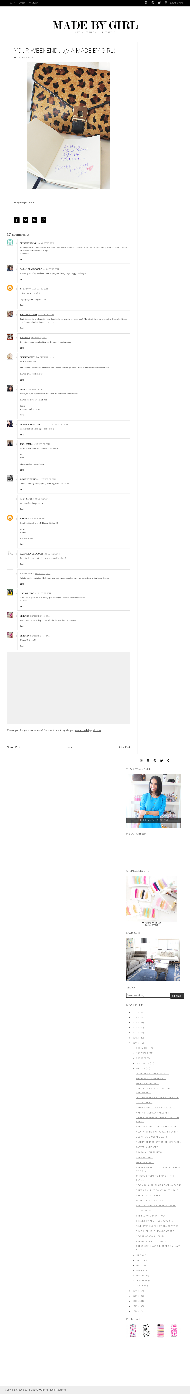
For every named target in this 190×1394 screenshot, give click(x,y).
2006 (135, 1311)
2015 (135, 1023)
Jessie (23, 389)
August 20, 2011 (36, 389)
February (142, 1281)
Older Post (124, 747)
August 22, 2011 (42, 573)
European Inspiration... (151, 1079)
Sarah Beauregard (31, 269)
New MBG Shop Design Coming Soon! (158, 1185)
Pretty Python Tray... (150, 1195)
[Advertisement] (151, 1363)
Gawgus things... (29, 479)
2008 (135, 1301)
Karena (24, 519)
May (138, 1265)
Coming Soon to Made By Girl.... (156, 1108)
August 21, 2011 (52, 554)
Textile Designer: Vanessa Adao (156, 1206)
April (139, 1270)
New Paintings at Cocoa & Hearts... (158, 1132)
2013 (135, 1033)
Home (12, 3)
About (22, 3)
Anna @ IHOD (27, 593)
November (142, 1053)
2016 (135, 1017)
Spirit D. (24, 616)
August (140, 1068)
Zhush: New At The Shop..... (153, 1241)
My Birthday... (144, 1163)
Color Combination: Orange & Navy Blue (158, 1248)
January (141, 1286)
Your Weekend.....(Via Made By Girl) (158, 1127)
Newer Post (13, 747)
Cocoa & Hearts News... (150, 1152)
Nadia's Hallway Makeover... (153, 1113)
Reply (22, 259)
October (141, 1058)
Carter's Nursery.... (148, 1147)
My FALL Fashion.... (147, 1084)
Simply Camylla (29, 357)
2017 (135, 1012)
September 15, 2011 (40, 616)
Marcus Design (28, 243)
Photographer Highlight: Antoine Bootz (157, 1120)
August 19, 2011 (46, 243)
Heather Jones (28, 314)
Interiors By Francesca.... (152, 1073)
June (139, 1260)
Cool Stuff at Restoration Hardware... (153, 1090)
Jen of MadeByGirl (31, 424)
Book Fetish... (144, 1157)
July (139, 1255)
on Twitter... (144, 1103)
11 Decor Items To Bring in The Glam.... (155, 1178)
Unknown (25, 289)
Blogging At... (144, 1211)
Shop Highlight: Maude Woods (155, 1231)
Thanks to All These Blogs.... (154, 1221)
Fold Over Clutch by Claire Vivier (157, 1226)
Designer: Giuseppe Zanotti (153, 1137)
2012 (135, 1038)
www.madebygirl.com (88, 730)
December (142, 1048)
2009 (135, 1296)
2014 (135, 1028)
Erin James (26, 444)
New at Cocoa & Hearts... (151, 1236)
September (142, 1063)
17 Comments (25, 58)
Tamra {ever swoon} (32, 554)
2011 (135, 1043)
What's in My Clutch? (149, 1200)
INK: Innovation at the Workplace (157, 1098)
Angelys (25, 337)
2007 (135, 1306)
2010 (135, 1291)
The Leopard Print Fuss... (152, 1216)
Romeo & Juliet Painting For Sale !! (158, 1190)
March (140, 1276)
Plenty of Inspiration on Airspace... (159, 1142)
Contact (33, 3)
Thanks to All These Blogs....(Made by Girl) (158, 1169)
